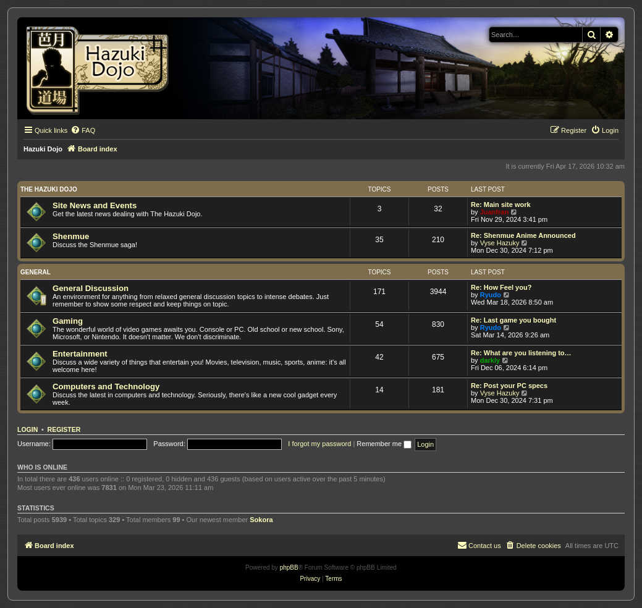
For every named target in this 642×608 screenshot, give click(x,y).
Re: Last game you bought (513, 320)
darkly (490, 360)
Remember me (384, 443)
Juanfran (494, 212)
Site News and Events (95, 205)
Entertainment (80, 353)
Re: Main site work (501, 204)
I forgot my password (319, 443)
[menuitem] (82, 130)
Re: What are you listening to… (521, 353)
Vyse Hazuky (500, 243)
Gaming (68, 321)
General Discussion (91, 288)
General (35, 272)
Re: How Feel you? (501, 287)
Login (27, 429)
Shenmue (71, 236)
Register (64, 429)
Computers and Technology (106, 386)
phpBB (289, 567)
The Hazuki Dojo (48, 189)
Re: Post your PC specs (509, 385)
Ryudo (490, 294)
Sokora (261, 519)
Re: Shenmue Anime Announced (523, 235)
